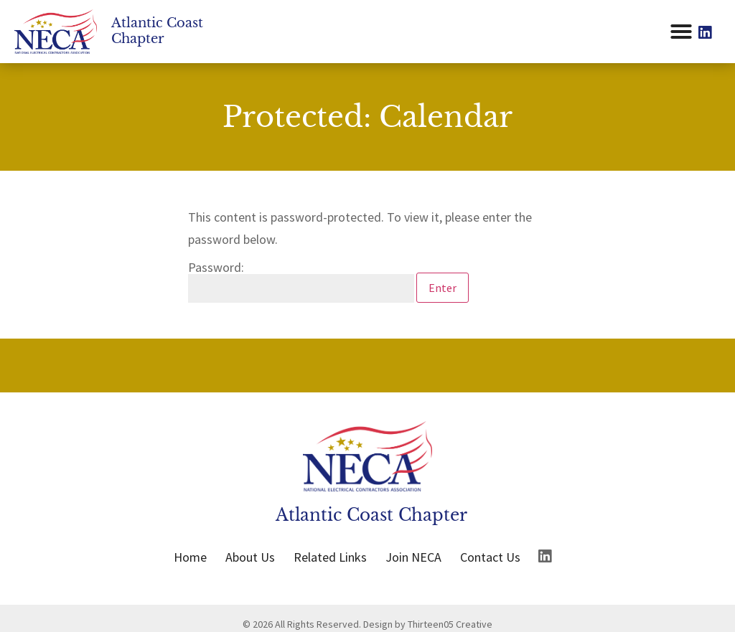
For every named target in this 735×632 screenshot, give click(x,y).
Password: (301, 282)
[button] (681, 31)
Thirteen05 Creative (450, 624)
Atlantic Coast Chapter (157, 31)
